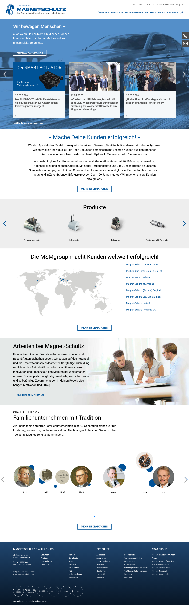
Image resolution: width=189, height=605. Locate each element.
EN (181, 5)
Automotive (101, 558)
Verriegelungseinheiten (133, 558)
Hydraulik (100, 565)
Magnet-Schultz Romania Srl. (141, 309)
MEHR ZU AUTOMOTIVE (30, 52)
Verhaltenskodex (75, 574)
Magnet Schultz (36, 9)
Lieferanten (139, 5)
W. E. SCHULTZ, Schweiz (138, 277)
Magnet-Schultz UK (159, 571)
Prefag (154, 558)
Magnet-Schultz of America (163, 561)
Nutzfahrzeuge (102, 571)
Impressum (73, 577)
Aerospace (100, 555)
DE (177, 5)
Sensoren (128, 574)
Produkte (117, 12)
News (159, 5)
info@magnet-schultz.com (23, 572)
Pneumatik (100, 574)
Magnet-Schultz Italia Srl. (139, 303)
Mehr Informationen (94, 327)
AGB (70, 571)
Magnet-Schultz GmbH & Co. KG (142, 264)
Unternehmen (134, 12)
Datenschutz (74, 568)
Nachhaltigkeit (155, 12)
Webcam (72, 565)
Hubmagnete (129, 555)
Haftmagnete (129, 565)
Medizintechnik (102, 568)
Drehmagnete (129, 561)
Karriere (172, 12)
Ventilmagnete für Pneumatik (136, 568)
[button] (184, 74)
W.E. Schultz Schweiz (160, 565)
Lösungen (103, 12)
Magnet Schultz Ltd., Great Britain (143, 296)
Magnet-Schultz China (161, 568)
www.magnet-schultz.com (23, 574)
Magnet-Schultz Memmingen (163, 555)
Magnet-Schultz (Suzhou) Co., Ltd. (143, 290)
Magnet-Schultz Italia (160, 574)
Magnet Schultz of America (140, 284)
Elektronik (128, 577)
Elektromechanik (103, 561)
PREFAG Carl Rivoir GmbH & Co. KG (144, 271)
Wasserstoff (101, 577)
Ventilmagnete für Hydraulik (135, 571)
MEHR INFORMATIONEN (94, 188)
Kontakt (151, 5)
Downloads (168, 5)
